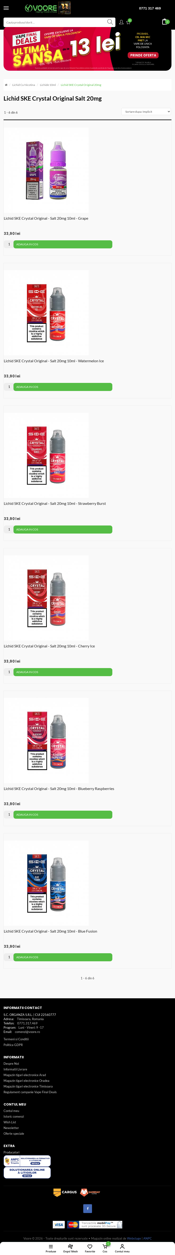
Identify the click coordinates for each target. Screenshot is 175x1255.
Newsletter (11, 1128)
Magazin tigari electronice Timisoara (28, 1086)
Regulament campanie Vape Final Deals (30, 1092)
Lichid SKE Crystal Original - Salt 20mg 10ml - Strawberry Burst (55, 503)
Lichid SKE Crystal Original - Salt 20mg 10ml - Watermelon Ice (54, 360)
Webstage (134, 1238)
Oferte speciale (14, 1133)
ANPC (147, 1238)
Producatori (11, 1152)
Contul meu (11, 1111)
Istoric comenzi (14, 1116)
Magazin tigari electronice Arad (25, 1075)
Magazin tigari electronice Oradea (26, 1081)
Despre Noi (11, 1063)
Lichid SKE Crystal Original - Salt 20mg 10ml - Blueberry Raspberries (59, 788)
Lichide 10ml (48, 85)
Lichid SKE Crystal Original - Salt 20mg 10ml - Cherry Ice (49, 646)
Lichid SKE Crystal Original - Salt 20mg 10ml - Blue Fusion (50, 931)
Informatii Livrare (15, 1069)
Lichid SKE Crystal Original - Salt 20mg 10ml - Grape (46, 218)
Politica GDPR (13, 1045)
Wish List (10, 1122)
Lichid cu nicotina (23, 85)
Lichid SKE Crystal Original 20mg (81, 85)
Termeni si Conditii (16, 1039)
